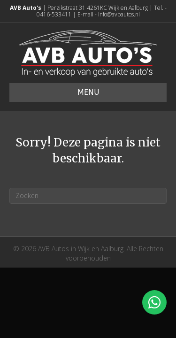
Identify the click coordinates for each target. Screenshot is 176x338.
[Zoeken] (88, 196)
